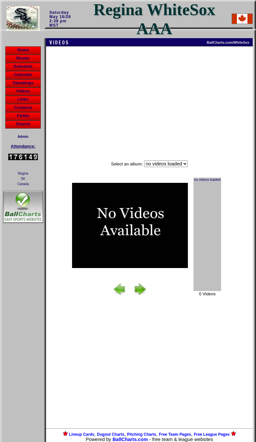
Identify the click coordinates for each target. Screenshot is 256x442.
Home (23, 49)
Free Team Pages (175, 434)
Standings (23, 82)
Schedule (23, 66)
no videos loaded (207, 180)
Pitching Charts (141, 434)
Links (23, 99)
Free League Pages (212, 434)
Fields (23, 115)
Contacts (23, 107)
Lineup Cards (81, 434)
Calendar (23, 74)
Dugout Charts (110, 434)
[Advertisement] (23, 337)
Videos (23, 90)
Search (23, 123)
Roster (23, 58)
